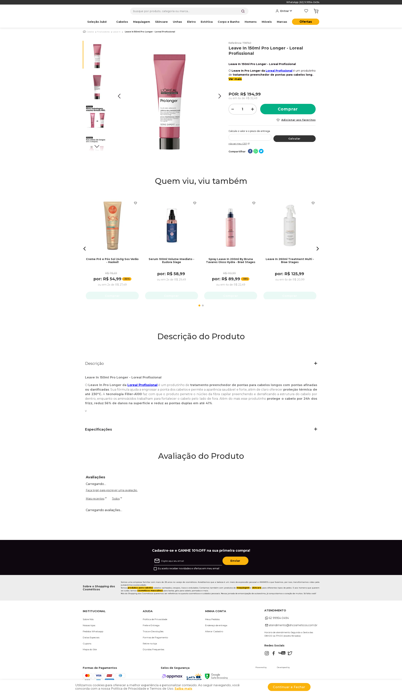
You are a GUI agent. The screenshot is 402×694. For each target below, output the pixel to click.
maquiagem (243, 589)
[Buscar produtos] (242, 11)
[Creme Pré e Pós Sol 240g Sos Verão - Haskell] (112, 245)
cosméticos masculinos (150, 592)
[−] (233, 109)
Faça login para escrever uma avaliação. (112, 491)
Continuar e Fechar (289, 687)
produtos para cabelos (140, 589)
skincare (256, 589)
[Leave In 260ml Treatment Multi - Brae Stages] (290, 245)
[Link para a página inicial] (84, 31)
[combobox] (189, 11)
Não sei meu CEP (239, 143)
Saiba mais (183, 688)
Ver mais (235, 79)
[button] (85, 249)
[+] (253, 109)
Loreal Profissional (279, 70)
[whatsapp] (255, 151)
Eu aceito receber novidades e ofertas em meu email (188, 569)
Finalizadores (103, 32)
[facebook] (250, 151)
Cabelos (90, 32)
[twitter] (261, 151)
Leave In (117, 32)
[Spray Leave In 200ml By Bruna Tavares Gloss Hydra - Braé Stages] (230, 245)
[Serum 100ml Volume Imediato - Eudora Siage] (171, 245)
